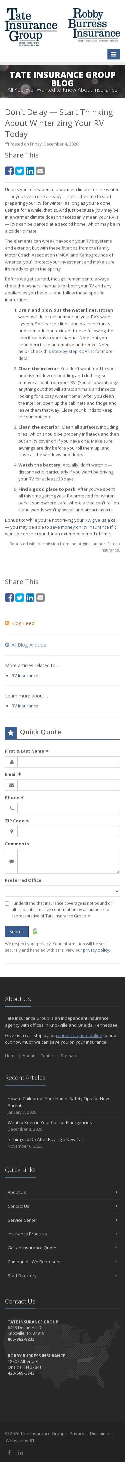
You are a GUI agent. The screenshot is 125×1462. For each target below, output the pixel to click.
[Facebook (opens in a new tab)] (9, 170)
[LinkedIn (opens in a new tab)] (30, 170)
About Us (62, 1192)
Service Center (62, 1220)
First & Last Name (27, 751)
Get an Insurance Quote (62, 1248)
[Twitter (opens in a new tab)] (19, 170)
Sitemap (68, 1056)
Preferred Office (23, 880)
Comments (17, 844)
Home (11, 1056)
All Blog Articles (25, 644)
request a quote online (79, 1035)
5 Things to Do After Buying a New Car (62, 1142)
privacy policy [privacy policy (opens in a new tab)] (96, 950)
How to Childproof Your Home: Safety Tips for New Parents (62, 1105)
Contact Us (62, 1206)
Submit (16, 931)
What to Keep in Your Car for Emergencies (62, 1125)
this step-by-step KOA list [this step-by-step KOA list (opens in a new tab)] (69, 351)
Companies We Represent (62, 1262)
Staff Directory (62, 1276)
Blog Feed (20, 623)
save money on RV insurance (79, 527)
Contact (47, 1056)
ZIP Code (17, 821)
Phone (14, 797)
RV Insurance (25, 676)
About (28, 1056)
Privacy (77, 1433)
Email (13, 774)
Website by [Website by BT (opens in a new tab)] (20, 1440)
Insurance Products (62, 1234)
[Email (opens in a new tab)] (40, 170)
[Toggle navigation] (113, 54)
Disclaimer (100, 1433)
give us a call (105, 520)
